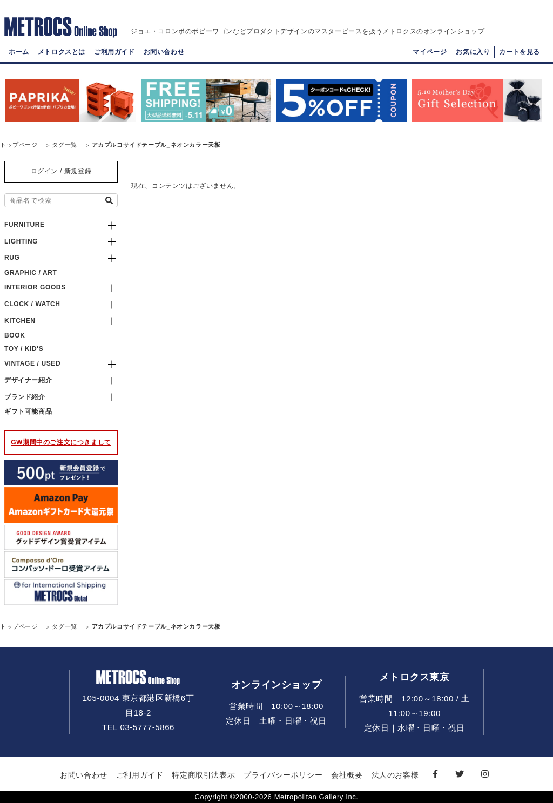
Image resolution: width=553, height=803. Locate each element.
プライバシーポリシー (283, 775)
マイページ (430, 57)
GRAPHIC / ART (30, 272)
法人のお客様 (395, 775)
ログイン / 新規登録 (61, 171)
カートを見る (519, 57)
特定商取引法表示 (203, 775)
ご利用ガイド (114, 57)
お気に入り (473, 57)
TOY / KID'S (23, 349)
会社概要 (346, 775)
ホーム (19, 57)
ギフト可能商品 (28, 411)
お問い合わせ (164, 57)
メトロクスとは (61, 57)
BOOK (14, 335)
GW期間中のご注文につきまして (61, 442)
